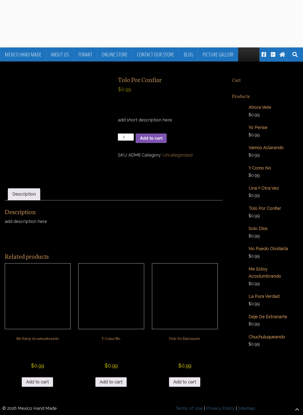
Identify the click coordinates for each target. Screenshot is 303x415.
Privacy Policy (220, 408)
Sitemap (246, 408)
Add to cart (151, 138)
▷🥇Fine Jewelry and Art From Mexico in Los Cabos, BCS (70, 13)
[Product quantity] (126, 137)
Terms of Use (189, 408)
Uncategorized (177, 154)
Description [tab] (24, 194)
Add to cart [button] (37, 381)
